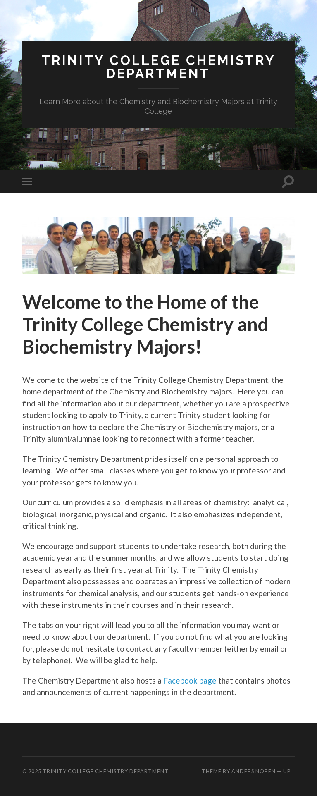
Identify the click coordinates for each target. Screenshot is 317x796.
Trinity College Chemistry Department (158, 67)
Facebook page (190, 680)
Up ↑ (289, 771)
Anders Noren (253, 771)
